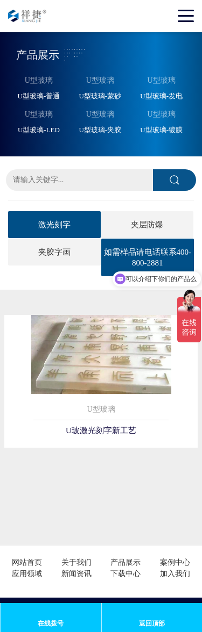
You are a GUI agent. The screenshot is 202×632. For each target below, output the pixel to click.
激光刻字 (54, 224)
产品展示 (125, 562)
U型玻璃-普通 (39, 96)
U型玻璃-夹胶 (100, 130)
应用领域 (27, 574)
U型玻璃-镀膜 (161, 130)
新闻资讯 (76, 574)
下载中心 (125, 574)
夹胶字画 (54, 252)
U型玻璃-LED (39, 130)
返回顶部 (152, 623)
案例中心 (175, 562)
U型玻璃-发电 (161, 96)
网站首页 (27, 562)
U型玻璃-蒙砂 (100, 96)
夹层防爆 (147, 224)
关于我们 (76, 562)
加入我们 (175, 574)
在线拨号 (51, 623)
